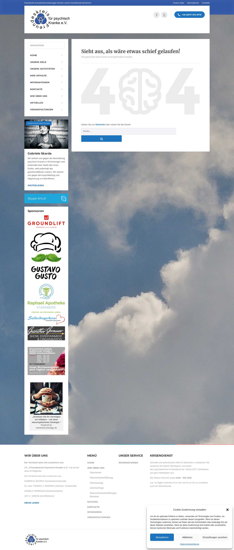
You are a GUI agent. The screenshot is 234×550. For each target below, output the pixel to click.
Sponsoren (94, 512)
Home (33, 55)
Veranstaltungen (41, 109)
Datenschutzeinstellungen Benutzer (102, 495)
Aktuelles (36, 102)
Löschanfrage (97, 487)
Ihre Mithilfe (38, 75)
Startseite (100, 124)
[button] (227, 509)
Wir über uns (38, 96)
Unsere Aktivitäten (42, 68)
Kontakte (206, 3)
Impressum (95, 472)
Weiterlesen (36, 185)
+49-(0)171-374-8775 (189, 15)
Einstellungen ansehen (215, 537)
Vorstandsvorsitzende (39, 123)
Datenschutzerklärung (189, 544)
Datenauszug (96, 482)
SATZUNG (92, 501)
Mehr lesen (31, 502)
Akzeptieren (162, 537)
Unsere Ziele (178, 3)
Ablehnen (187, 537)
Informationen (193, 3)
